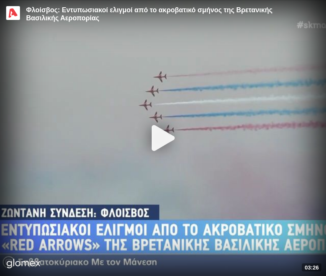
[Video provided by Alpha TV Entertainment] (13, 13)
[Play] (163, 138)
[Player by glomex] (23, 264)
